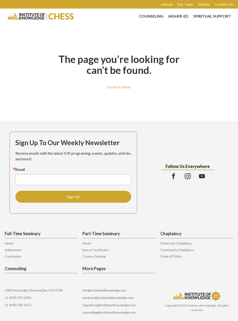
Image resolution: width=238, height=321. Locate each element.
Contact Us (224, 4)
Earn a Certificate (95, 250)
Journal (166, 4)
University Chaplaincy (176, 243)
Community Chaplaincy (177, 250)
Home (9, 243)
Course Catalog (94, 256)
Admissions (13, 250)
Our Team (185, 4)
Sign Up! (73, 196)
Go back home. (119, 87)
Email (20, 169)
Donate (204, 4)
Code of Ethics (171, 256)
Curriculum (13, 256)
